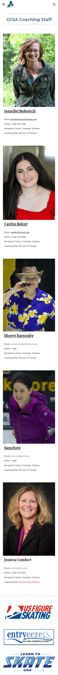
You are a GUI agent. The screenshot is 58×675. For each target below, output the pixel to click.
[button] (3, 4)
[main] (29, 19)
